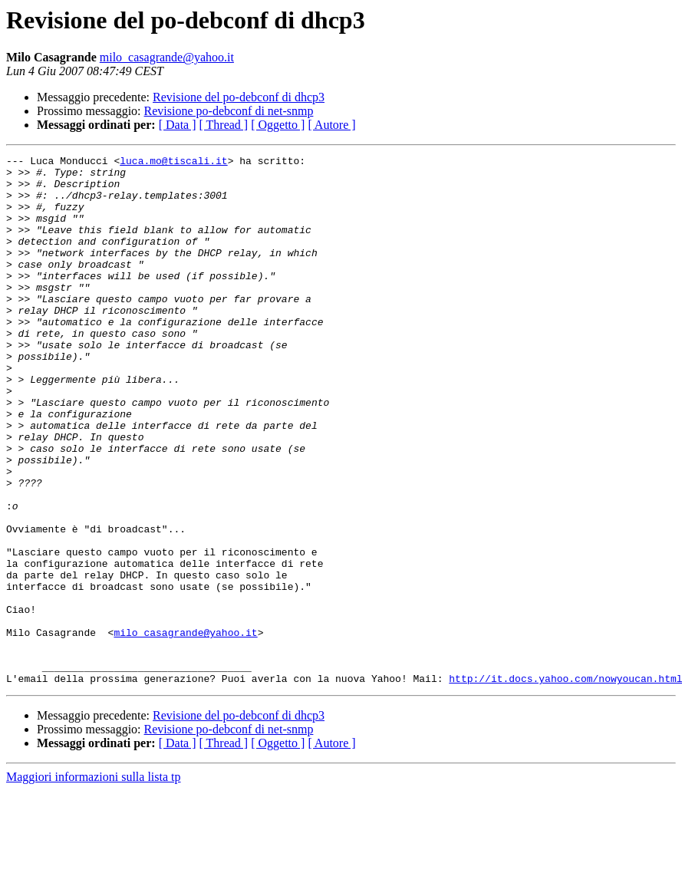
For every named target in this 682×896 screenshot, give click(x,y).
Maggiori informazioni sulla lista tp (93, 882)
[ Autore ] (331, 124)
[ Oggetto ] (278, 124)
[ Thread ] (224, 124)
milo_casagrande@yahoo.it (167, 57)
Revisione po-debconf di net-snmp (229, 110)
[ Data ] (177, 124)
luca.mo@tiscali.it (173, 163)
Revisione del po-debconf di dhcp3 (239, 97)
